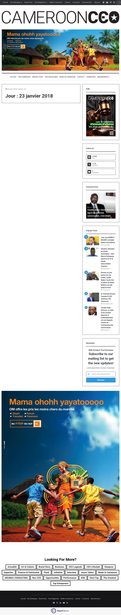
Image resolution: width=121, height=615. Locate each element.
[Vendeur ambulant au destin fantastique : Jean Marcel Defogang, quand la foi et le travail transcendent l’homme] (92, 252)
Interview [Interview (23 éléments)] (84, 572)
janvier (20, 89)
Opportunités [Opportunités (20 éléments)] (81, 578)
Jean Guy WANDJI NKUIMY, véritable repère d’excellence (108, 240)
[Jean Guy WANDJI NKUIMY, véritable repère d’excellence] (92, 240)
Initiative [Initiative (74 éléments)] (70, 572)
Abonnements (87, 2)
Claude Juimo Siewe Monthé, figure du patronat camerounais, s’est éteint (100, 213)
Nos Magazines (40, 2)
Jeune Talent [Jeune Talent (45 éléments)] (101, 572)
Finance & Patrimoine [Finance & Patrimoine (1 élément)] (39, 572)
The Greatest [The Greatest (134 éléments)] (57, 584)
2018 (15, 89)
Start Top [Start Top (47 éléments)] (40, 584)
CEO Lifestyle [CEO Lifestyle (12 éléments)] (95, 567)
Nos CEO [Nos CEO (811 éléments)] (64, 578)
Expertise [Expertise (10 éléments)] (18, 572)
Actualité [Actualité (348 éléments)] (9, 567)
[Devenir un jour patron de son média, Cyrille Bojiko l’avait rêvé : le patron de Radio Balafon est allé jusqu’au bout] (92, 275)
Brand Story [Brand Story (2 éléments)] (43, 567)
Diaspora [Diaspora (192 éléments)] (111, 567)
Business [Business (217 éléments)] (59, 567)
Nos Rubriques (15, 2)
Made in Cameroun (56, 2)
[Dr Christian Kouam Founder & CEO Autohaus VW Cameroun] (92, 297)
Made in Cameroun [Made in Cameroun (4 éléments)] (16, 578)
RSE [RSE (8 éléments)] (113, 578)
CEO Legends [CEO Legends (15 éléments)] (76, 567)
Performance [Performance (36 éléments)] (99, 578)
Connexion (76, 2)
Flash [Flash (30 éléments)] (58, 572)
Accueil (5, 2)
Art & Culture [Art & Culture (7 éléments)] (26, 567)
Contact (67, 2)
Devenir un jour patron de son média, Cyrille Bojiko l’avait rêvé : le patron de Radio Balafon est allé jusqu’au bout (108, 280)
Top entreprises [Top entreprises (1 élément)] (77, 584)
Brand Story (28, 2)
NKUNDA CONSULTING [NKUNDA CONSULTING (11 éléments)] (43, 578)
